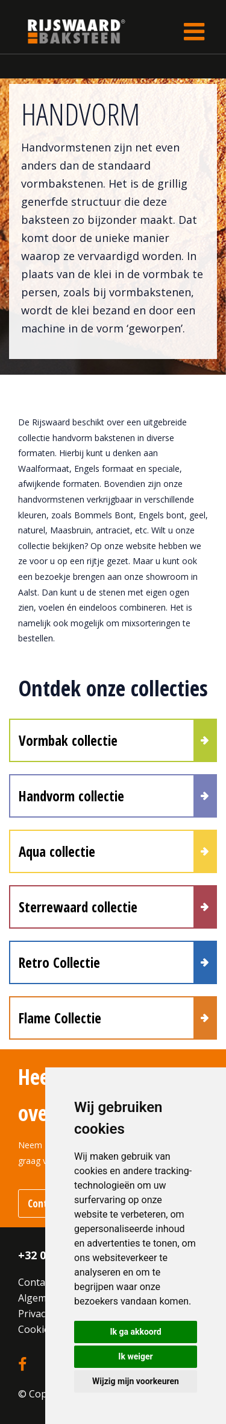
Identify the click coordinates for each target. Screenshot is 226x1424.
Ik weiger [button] (135, 1356)
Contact (35, 1282)
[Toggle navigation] (194, 31)
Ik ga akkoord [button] (135, 1332)
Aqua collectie (57, 851)
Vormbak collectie (68, 740)
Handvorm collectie (71, 796)
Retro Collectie (59, 962)
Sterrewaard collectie (78, 907)
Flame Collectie (60, 1018)
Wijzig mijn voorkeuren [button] (135, 1381)
